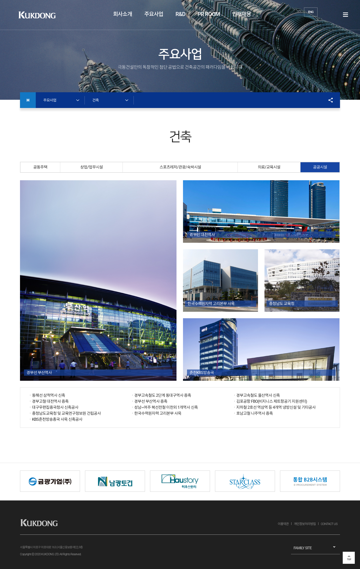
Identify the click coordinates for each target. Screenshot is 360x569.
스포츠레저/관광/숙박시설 (180, 167)
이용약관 (283, 524)
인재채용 (241, 14)
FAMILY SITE (303, 548)
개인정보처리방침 (305, 524)
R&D (180, 14)
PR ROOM (209, 14)
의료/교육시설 (269, 167)
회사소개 (122, 14)
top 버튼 (348, 558)
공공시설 (320, 167)
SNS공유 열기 (328, 100)
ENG (311, 12)
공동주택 (40, 167)
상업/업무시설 (91, 167)
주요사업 (153, 14)
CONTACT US (329, 524)
